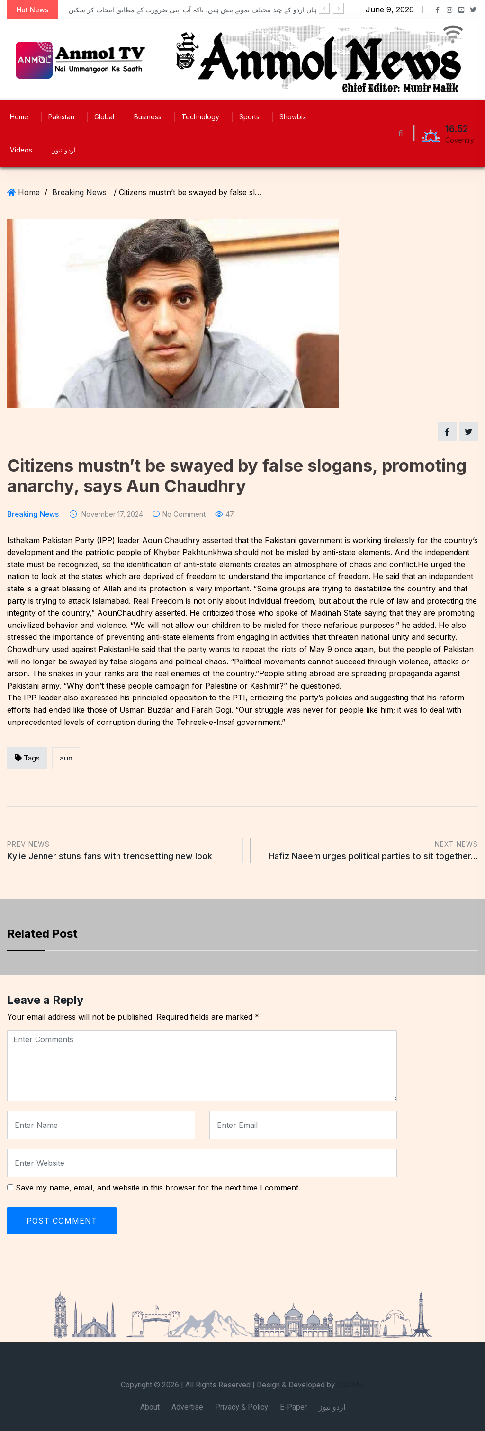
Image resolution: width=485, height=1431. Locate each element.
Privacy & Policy (241, 1407)
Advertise (187, 1407)
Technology (200, 117)
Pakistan (61, 117)
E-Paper (293, 1407)
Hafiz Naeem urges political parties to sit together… (369, 849)
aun (66, 757)
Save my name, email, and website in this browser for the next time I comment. (158, 1187)
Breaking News (79, 192)
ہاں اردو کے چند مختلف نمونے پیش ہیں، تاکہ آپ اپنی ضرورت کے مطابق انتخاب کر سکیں (193, 10)
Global (104, 117)
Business (148, 117)
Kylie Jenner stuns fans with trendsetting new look (121, 849)
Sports (249, 117)
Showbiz (292, 117)
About (150, 1407)
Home (19, 117)
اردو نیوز (64, 150)
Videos (21, 150)
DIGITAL (350, 1385)
